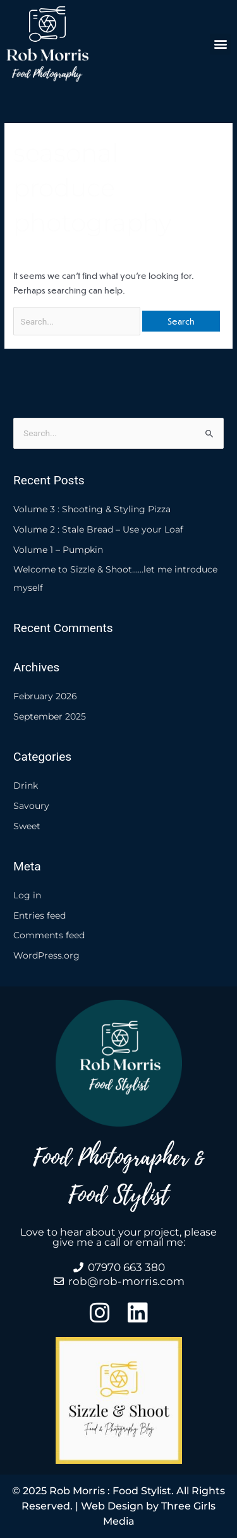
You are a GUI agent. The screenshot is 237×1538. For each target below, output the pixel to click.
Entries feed (39, 915)
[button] (220, 44)
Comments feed (49, 935)
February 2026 (45, 696)
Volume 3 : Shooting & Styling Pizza (92, 509)
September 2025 (49, 716)
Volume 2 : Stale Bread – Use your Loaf (98, 529)
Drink (25, 785)
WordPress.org (46, 955)
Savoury (31, 806)
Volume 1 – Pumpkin (58, 550)
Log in (27, 895)
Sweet (26, 826)
